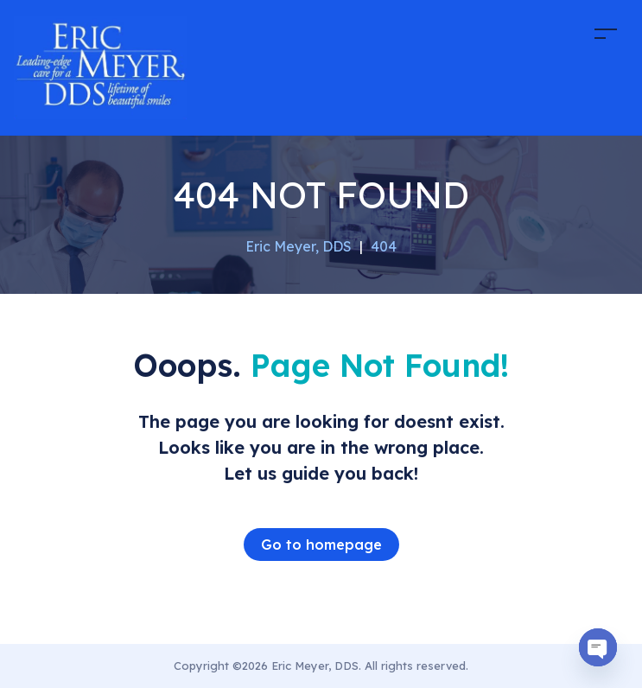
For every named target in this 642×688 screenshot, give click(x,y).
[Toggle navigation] (605, 33)
